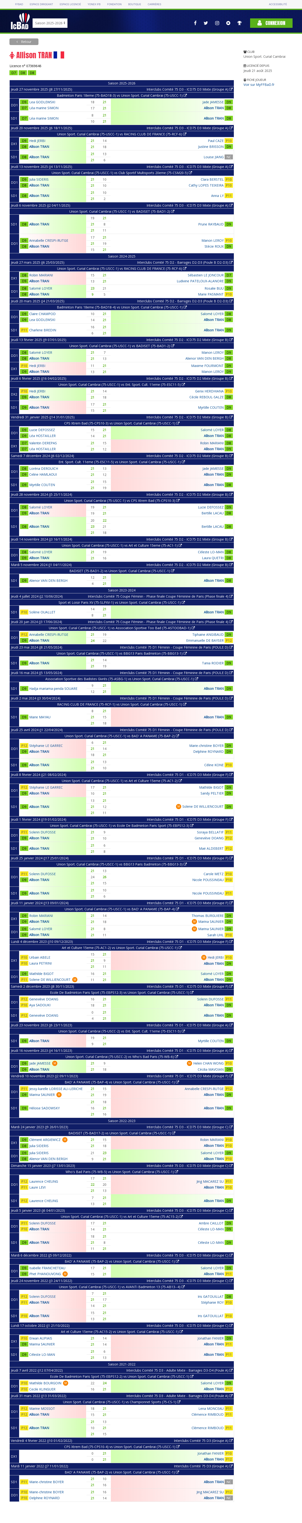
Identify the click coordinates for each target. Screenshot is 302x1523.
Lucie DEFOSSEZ (42, 430)
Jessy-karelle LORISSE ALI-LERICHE (56, 1088)
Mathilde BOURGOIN (45, 1383)
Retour (25, 41)
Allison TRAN (214, 108)
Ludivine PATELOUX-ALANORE (200, 281)
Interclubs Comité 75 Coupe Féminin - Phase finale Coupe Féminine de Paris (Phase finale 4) (160, 596)
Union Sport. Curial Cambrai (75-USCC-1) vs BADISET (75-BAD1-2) (121, 211)
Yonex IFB (94, 4)
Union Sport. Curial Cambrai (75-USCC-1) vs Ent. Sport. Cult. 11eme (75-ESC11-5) (122, 384)
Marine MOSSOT (42, 1408)
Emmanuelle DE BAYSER (205, 640)
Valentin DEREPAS (43, 443)
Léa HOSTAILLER (42, 435)
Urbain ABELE (39, 957)
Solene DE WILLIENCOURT (203, 806)
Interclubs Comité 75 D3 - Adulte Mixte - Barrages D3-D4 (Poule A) (179, 1370)
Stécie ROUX (214, 246)
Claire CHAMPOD (42, 314)
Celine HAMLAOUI (43, 474)
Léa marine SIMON (44, 108)
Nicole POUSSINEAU (208, 880)
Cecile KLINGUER (42, 1389)
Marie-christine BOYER (206, 745)
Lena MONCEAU (211, 1408)
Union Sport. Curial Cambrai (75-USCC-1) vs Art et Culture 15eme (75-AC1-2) (122, 780)
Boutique (134, 4)
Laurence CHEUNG (43, 1181)
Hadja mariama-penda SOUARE (53, 688)
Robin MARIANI (41, 275)
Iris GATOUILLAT (211, 1296)
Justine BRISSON (211, 146)
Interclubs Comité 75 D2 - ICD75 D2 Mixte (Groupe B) (189, 339)
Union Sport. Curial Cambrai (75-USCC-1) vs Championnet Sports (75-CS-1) (121, 1402)
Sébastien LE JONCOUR (206, 275)
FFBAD (19, 4)
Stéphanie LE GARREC (46, 745)
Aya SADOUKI (39, 1005)
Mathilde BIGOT (211, 787)
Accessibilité (278, 4)
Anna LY (217, 195)
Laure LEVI (37, 1187)
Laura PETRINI (40, 963)
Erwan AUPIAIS (40, 1338)
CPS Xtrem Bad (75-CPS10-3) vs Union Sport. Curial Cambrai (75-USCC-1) (122, 423)
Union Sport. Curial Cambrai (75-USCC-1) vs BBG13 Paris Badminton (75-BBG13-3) (122, 864)
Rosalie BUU (214, 288)
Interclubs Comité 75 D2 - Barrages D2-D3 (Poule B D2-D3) (185, 262)
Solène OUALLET (42, 612)
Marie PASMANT (211, 294)
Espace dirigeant (41, 4)
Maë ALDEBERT (211, 848)
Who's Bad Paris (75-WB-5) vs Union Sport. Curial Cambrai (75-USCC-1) (122, 1171)
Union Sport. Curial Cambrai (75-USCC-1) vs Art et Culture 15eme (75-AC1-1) (122, 545)
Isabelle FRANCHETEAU (47, 1268)
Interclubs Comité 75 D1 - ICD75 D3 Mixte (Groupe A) (190, 1025)
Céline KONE (214, 765)
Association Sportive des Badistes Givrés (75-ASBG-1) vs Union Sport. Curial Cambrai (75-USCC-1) (121, 679)
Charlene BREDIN (42, 330)
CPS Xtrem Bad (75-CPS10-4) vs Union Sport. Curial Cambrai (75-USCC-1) (122, 1446)
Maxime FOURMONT (207, 365)
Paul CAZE (216, 140)
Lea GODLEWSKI (42, 102)
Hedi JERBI (37, 140)
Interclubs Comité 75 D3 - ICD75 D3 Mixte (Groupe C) (190, 1127)
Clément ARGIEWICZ (45, 1139)
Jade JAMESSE (213, 102)
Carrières (154, 4)
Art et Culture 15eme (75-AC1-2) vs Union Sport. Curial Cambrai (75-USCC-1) (122, 947)
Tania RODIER (213, 663)
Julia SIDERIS (39, 179)
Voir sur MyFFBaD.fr (258, 84)
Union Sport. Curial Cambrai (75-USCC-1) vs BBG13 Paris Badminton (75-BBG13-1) (122, 653)
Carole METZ (214, 874)
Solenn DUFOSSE (42, 832)
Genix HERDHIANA (209, 391)
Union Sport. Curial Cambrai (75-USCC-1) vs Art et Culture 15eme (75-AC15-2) (122, 1216)
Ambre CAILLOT (211, 1223)
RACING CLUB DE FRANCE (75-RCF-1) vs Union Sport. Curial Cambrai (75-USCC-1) (121, 704)
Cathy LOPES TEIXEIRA (206, 185)
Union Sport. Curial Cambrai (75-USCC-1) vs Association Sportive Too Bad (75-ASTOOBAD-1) (122, 628)
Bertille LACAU (212, 513)
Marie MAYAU (39, 717)
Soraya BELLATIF (210, 832)
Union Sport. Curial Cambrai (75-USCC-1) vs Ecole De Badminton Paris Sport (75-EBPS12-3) (121, 825)
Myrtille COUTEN (211, 407)
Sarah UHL (215, 935)
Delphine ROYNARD (208, 751)
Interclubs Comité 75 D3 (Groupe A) (203, 1440)
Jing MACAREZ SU (210, 1181)
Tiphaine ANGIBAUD (208, 634)
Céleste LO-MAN (211, 552)
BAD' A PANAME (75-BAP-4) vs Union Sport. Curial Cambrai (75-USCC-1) (122, 1082)
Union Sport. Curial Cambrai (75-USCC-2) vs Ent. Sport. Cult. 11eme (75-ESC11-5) (122, 1031)
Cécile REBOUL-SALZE (206, 397)
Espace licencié (70, 4)
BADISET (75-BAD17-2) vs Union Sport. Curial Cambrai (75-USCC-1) (121, 1133)
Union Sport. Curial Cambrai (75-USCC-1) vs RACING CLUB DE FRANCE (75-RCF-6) (121, 134)
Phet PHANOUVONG (45, 1274)
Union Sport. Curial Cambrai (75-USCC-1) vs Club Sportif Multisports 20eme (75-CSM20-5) (122, 173)
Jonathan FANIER (210, 1338)
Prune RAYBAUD (211, 224)
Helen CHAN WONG (208, 1063)
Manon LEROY (212, 240)
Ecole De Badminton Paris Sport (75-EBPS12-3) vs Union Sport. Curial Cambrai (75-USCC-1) (121, 992)
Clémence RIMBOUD (208, 1414)
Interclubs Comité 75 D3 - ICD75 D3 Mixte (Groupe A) (190, 89)
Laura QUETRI (213, 558)
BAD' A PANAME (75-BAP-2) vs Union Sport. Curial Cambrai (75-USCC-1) (122, 1261)
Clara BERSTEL (212, 179)
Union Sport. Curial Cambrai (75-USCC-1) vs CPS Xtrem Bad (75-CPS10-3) (122, 500)
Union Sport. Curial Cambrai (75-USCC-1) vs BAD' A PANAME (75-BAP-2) (122, 736)
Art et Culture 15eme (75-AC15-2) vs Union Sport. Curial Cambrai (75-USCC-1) (122, 1331)
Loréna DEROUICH (43, 468)
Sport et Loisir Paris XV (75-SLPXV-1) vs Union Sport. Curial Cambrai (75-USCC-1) (122, 602)
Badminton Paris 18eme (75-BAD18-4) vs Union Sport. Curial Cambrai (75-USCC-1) (122, 307)
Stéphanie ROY (212, 1302)
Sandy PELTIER (212, 793)
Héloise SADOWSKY (44, 1108)
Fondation (114, 4)
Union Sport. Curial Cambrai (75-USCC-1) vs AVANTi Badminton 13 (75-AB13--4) (122, 1287)
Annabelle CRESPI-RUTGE (48, 240)
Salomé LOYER (40, 288)
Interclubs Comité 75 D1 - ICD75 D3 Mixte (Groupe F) (190, 774)
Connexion (271, 23)
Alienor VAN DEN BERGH (204, 358)
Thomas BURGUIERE (208, 915)
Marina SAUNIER (211, 921)
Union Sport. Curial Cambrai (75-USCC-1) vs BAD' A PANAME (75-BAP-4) (122, 909)
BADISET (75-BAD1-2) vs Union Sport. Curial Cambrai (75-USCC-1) (121, 571)
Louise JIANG (214, 157)
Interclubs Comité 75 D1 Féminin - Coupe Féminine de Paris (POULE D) (176, 647)
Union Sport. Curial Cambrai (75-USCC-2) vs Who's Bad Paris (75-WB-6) (122, 1056)
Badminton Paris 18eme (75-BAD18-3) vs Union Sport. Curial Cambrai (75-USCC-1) (122, 95)
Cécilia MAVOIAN (211, 1069)
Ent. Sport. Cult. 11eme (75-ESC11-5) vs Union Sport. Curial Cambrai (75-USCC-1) (122, 462)
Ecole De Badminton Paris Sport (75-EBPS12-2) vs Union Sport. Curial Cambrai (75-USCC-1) (121, 1376)
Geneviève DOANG (209, 838)
